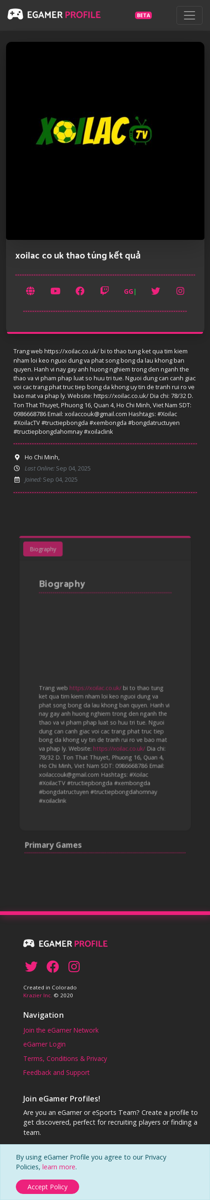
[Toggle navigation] (189, 15)
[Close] (47, 1187)
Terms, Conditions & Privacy (65, 1058)
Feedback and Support (56, 1072)
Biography (48, 561)
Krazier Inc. (37, 995)
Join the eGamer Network (61, 1030)
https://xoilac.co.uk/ (96, 688)
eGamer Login (44, 1044)
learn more (58, 1166)
